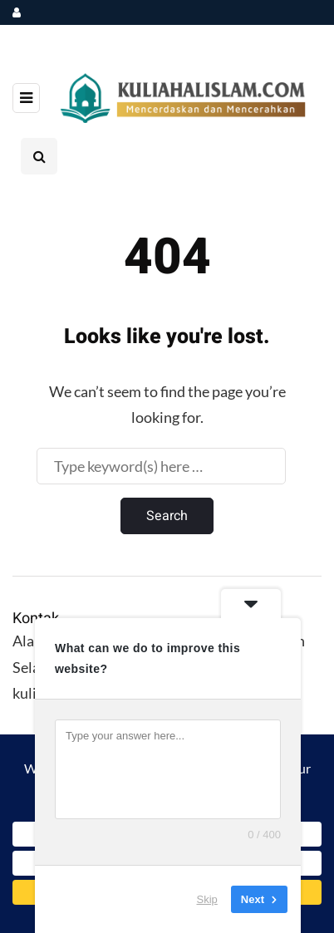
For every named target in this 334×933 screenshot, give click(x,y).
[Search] (161, 466)
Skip (207, 899)
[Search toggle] (39, 156)
